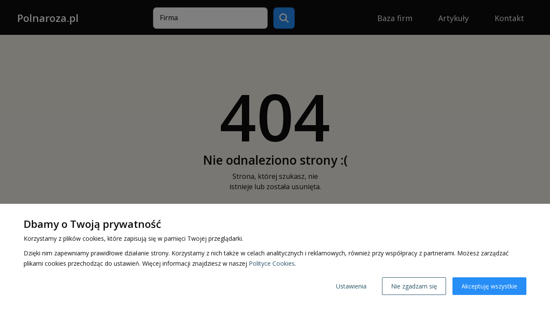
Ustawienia (351, 286)
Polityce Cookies (272, 263)
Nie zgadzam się (414, 286)
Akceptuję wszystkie (489, 286)
